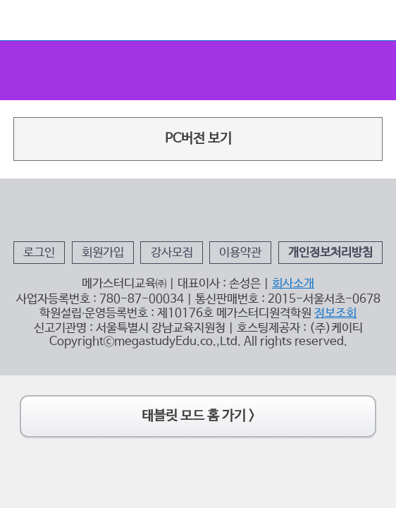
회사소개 (273, 309)
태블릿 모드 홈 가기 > (198, 417)
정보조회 (308, 332)
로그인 (72, 286)
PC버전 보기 (198, 103)
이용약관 (231, 286)
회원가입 (123, 286)
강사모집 (177, 286)
